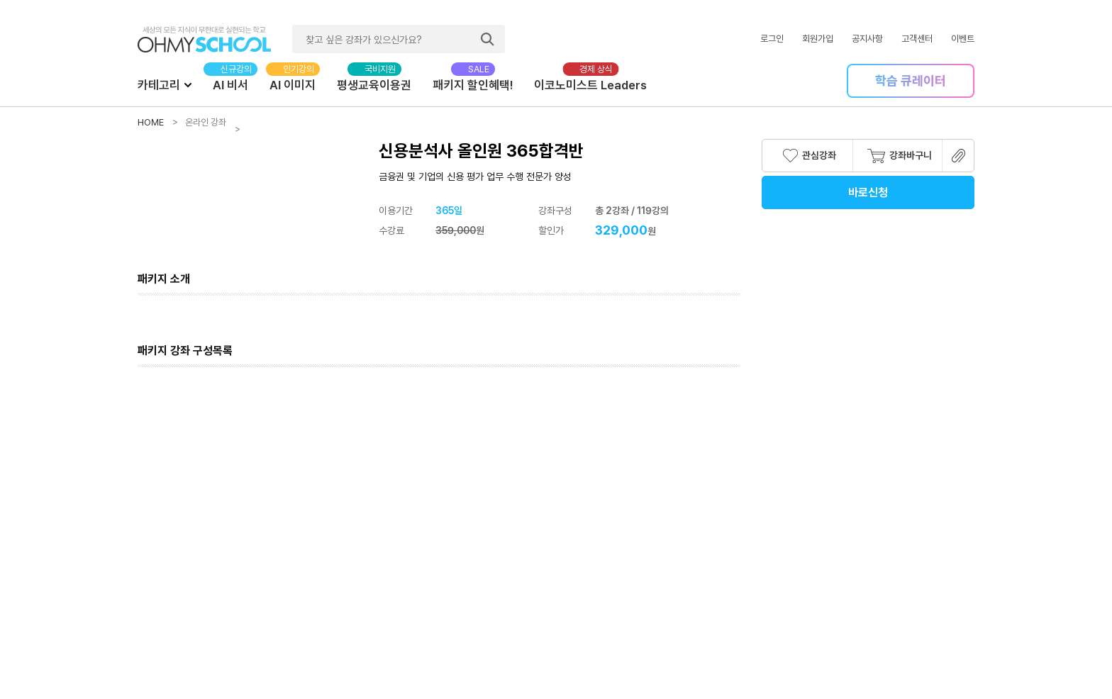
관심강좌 (809, 155)
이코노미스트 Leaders (590, 85)
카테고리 (164, 84)
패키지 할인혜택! (473, 85)
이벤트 (962, 38)
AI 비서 (230, 85)
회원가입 (817, 38)
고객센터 (917, 38)
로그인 (772, 38)
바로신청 (868, 192)
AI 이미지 (292, 85)
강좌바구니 (899, 156)
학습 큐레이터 (910, 80)
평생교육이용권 (374, 85)
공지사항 (867, 38)
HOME (151, 122)
